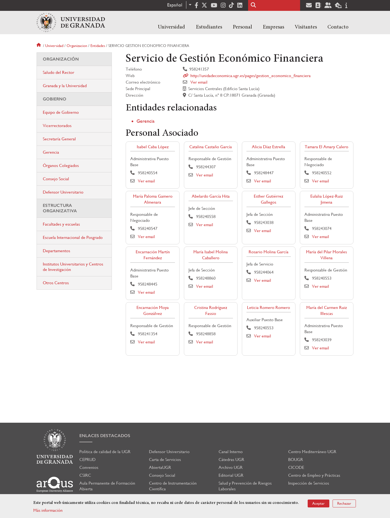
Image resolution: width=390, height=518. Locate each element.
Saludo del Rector (58, 72)
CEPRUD (87, 459)
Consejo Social (56, 178)
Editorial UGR (231, 475)
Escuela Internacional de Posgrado (73, 237)
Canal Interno (231, 451)
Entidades (97, 45)
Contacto (338, 27)
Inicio (39, 45)
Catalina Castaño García (210, 146)
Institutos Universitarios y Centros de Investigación (73, 266)
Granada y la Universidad (65, 85)
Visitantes (306, 27)
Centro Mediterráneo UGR (312, 451)
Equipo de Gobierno (61, 112)
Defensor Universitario (63, 192)
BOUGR (295, 459)
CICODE (296, 467)
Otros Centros (56, 282)
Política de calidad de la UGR (105, 451)
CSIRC (85, 475)
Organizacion (77, 45)
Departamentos (56, 250)
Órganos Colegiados (61, 165)
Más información (48, 510)
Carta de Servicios (165, 459)
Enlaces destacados (104, 435)
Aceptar (318, 503)
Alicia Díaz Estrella (268, 146)
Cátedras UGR (231, 459)
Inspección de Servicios (308, 483)
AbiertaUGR (160, 467)
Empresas (273, 27)
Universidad (171, 27)
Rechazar (344, 503)
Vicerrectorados (57, 125)
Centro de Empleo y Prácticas (314, 475)
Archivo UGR (231, 467)
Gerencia (145, 121)
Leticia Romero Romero (268, 307)
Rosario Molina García (268, 251)
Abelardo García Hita (211, 196)
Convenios (88, 467)
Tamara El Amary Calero (326, 146)
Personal (242, 27)
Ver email (198, 82)
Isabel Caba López (153, 146)
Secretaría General (59, 138)
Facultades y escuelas (61, 224)
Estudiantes (209, 27)
